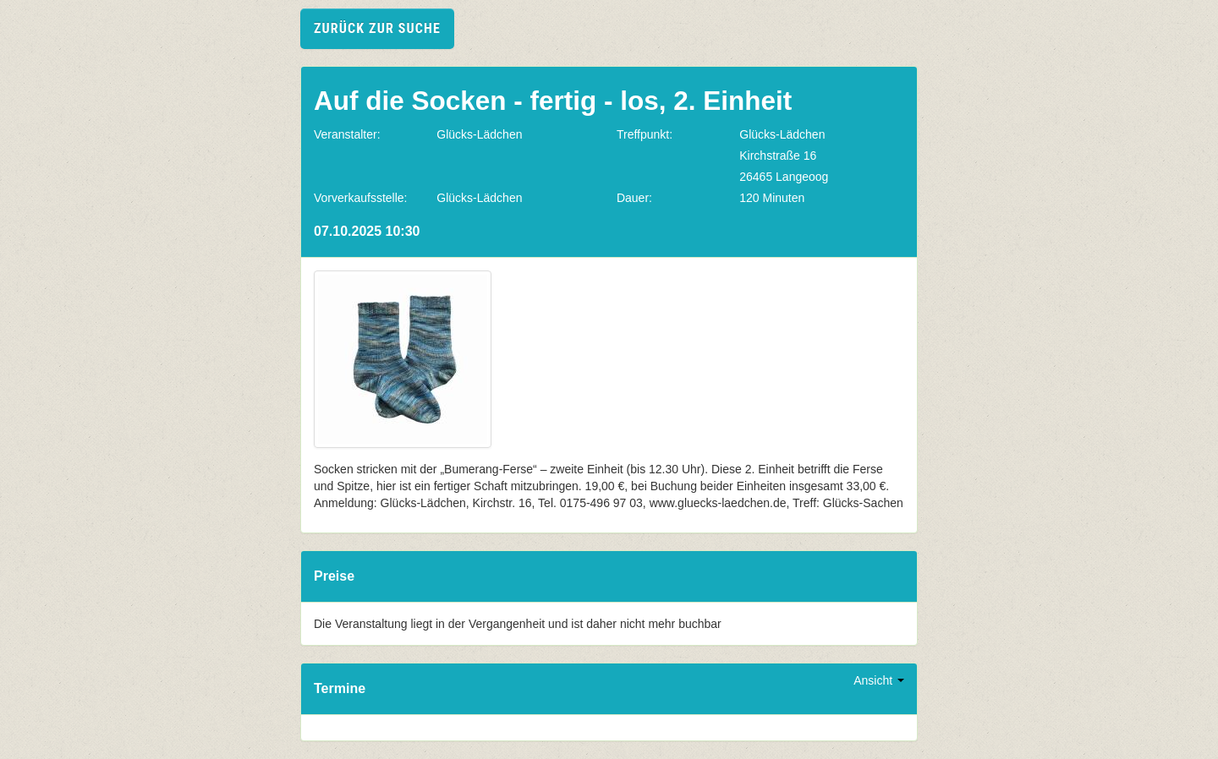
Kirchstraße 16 (777, 155)
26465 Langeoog (783, 176)
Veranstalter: (347, 134)
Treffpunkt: (644, 134)
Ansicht (878, 680)
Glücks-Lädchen (479, 134)
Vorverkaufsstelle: (361, 198)
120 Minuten (771, 198)
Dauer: (634, 198)
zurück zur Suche (377, 28)
